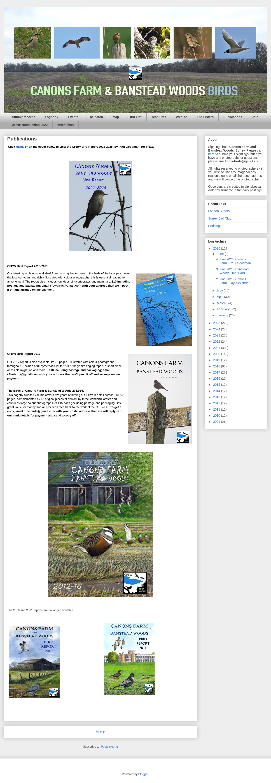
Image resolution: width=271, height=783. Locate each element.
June (220, 254)
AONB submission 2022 (30, 125)
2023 (217, 335)
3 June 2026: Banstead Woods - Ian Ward (232, 271)
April (220, 297)
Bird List (135, 117)
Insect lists (65, 125)
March (222, 303)
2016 (217, 378)
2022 (217, 341)
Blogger (143, 774)
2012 (217, 403)
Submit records (23, 117)
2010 (217, 415)
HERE (20, 146)
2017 (217, 372)
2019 (217, 360)
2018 (217, 366)
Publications (232, 117)
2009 (217, 421)
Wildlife (181, 117)
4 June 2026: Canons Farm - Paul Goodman (233, 261)
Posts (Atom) (109, 746)
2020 (217, 354)
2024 (217, 329)
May (220, 290)
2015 (217, 384)
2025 (217, 323)
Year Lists (158, 117)
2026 (217, 248)
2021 (217, 348)
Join (255, 117)
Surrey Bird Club (219, 218)
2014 (217, 391)
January (223, 315)
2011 (217, 409)
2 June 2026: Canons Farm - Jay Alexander (233, 281)
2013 (217, 397)
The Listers (205, 117)
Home (100, 732)
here (211, 154)
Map (116, 117)
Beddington (216, 226)
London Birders (219, 211)
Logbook (51, 117)
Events (73, 117)
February (223, 309)
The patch (95, 117)
